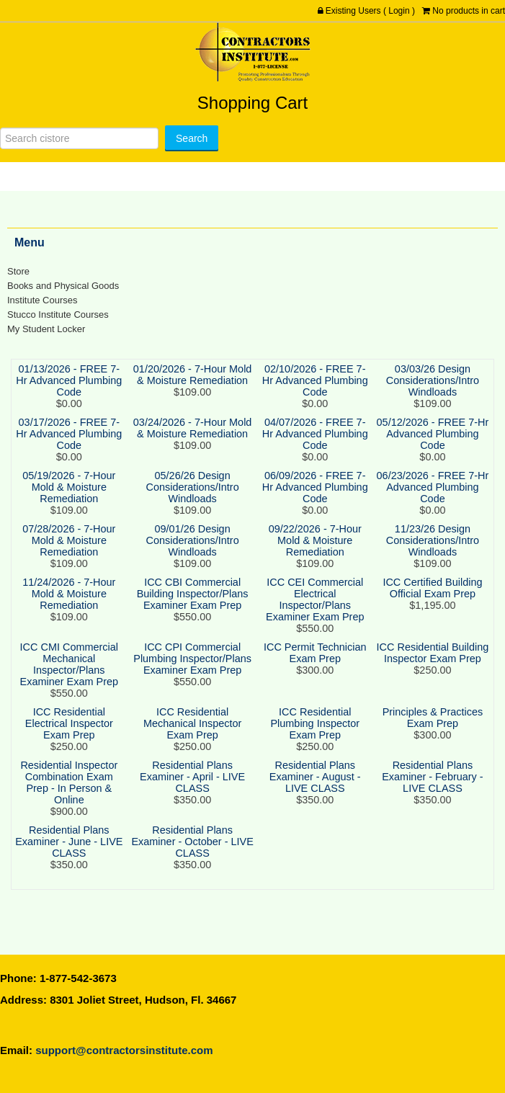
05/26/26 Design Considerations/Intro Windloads (192, 487)
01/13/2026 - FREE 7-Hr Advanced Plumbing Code (69, 380)
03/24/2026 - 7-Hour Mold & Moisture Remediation (192, 428)
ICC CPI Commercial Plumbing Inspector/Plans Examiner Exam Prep (192, 658)
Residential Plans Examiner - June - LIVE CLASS (68, 841)
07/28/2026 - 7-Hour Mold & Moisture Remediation (68, 540)
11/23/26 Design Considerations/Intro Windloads (432, 540)
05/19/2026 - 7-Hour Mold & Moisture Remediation (68, 487)
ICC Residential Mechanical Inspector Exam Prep (192, 723)
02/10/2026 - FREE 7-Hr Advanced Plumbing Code (315, 380)
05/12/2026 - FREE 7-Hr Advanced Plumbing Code (433, 433)
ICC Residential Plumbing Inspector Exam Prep (314, 723)
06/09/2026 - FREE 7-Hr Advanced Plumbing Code (315, 487)
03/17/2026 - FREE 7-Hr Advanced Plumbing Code (69, 433)
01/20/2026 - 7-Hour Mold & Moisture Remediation (192, 374)
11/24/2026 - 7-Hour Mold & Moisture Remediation (68, 593)
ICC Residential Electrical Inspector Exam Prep (69, 723)
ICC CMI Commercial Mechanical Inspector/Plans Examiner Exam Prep (69, 664)
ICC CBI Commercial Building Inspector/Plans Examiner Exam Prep (193, 593)
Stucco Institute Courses (58, 314)
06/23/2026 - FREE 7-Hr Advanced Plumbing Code (433, 487)
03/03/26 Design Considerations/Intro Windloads (432, 380)
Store (18, 271)
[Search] (79, 138)
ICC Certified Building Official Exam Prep (432, 587)
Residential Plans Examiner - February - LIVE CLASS (432, 776)
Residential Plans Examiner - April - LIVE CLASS (192, 776)
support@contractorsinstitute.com (124, 1050)
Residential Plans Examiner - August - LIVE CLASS (315, 776)
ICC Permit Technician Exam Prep (315, 652)
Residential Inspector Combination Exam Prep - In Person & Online (68, 782)
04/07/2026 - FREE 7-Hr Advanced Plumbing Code (315, 433)
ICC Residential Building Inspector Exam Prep (433, 652)
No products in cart (468, 11)
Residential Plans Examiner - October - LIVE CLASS (192, 841)
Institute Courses (42, 300)
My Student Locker (46, 329)
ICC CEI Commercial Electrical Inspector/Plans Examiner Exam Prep (315, 599)
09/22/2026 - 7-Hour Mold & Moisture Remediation (315, 540)
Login (398, 11)
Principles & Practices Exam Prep (433, 717)
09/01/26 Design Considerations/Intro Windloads (192, 540)
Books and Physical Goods (63, 285)
